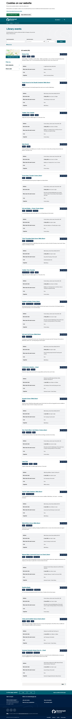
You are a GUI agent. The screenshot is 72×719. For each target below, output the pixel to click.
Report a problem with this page (59, 692)
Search (61, 41)
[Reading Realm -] (43, 601)
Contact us (53, 717)
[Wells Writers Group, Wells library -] (43, 536)
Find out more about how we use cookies (14, 11)
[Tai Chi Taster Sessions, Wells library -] (43, 505)
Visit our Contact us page (11, 699)
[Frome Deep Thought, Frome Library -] (43, 189)
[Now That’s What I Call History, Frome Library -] (43, 443)
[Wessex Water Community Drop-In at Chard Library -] (43, 568)
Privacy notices (63, 717)
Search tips (9, 44)
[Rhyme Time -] (43, 65)
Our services (57, 19)
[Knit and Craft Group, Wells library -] (43, 348)
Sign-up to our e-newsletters (28, 702)
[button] (13, 65)
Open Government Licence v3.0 (23, 713)
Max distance (49, 39)
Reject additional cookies (26, 14)
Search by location (30, 39)
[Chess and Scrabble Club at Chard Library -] (43, 632)
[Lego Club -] (43, 474)
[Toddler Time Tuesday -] (43, 126)
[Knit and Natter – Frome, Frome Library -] (43, 221)
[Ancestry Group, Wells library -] (43, 412)
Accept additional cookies (12, 14)
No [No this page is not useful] (31, 692)
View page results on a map (13, 56)
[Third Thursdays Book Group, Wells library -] (43, 252)
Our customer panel (48, 702)
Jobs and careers (26, 700)
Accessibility (49, 717)
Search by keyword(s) (10, 39)
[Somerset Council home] (11, 19)
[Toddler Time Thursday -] (43, 283)
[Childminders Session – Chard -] (43, 380)
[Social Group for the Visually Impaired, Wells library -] (43, 95)
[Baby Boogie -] (43, 157)
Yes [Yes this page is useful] (23, 692)
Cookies (58, 717)
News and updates (48, 700)
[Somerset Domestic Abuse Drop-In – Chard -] (43, 664)
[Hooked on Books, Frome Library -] (43, 315)
